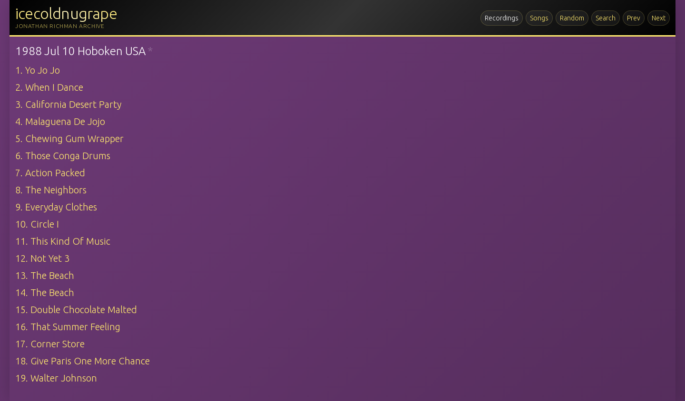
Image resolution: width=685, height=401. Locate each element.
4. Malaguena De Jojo (60, 121)
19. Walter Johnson (56, 377)
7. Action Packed (50, 172)
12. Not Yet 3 (42, 258)
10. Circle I (37, 224)
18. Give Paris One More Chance (82, 360)
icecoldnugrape (66, 13)
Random (572, 18)
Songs (539, 18)
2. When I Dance (49, 87)
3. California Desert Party (68, 104)
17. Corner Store (50, 343)
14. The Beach (44, 292)
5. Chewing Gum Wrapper (69, 138)
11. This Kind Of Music (62, 241)
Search (606, 18)
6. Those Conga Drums (62, 155)
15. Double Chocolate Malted (76, 309)
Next (658, 18)
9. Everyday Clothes (56, 206)
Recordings (502, 18)
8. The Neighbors (51, 189)
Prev (633, 18)
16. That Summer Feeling (67, 326)
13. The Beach (44, 275)
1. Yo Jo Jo (37, 70)
